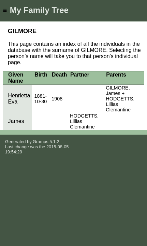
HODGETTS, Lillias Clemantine (84, 121)
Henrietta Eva (19, 99)
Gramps (40, 141)
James (16, 121)
